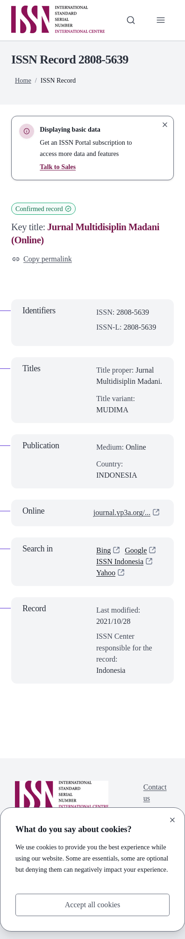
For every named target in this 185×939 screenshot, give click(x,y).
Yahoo (105, 573)
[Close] (172, 820)
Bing (103, 550)
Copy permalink (42, 259)
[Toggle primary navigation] (161, 20)
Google (136, 550)
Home (23, 80)
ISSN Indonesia (119, 561)
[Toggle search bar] (131, 20)
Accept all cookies (93, 905)
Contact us (155, 792)
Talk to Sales (58, 166)
